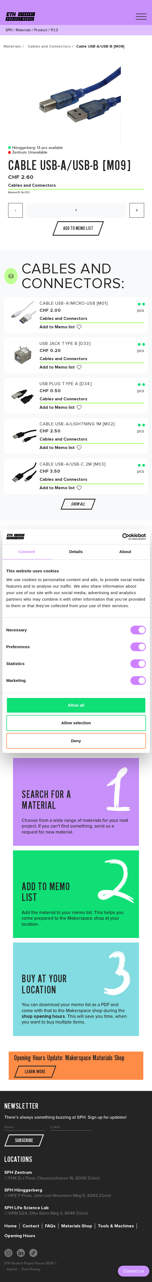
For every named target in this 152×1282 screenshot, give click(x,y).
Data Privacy (31, 1269)
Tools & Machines (116, 1226)
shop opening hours (43, 1016)
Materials (23, 30)
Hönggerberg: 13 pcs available (34, 147)
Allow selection (76, 722)
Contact (30, 1226)
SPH (8, 30)
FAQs (50, 1226)
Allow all (76, 705)
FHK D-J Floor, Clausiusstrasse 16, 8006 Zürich (54, 1178)
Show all (78, 504)
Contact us (133, 1271)
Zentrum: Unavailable (26, 152)
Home (10, 1226)
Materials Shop (76, 1226)
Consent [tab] (26, 551)
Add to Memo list (57, 327)
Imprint (12, 1269)
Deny (76, 740)
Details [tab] (76, 551)
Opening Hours (19, 1236)
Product (40, 30)
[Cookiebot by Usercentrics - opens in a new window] (122, 536)
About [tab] (125, 551)
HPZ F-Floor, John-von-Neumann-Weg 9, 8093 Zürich (59, 1195)
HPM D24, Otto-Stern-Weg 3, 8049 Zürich (48, 1213)
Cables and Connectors (49, 46)
